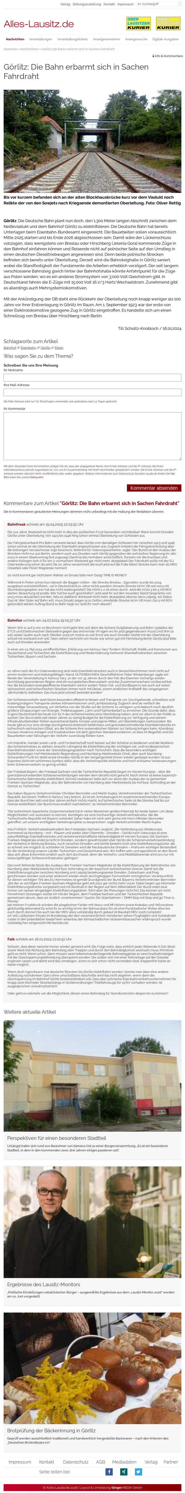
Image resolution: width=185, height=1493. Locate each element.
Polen (59, 348)
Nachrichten (29, 49)
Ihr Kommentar (15, 408)
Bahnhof (10, 348)
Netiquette (36, 477)
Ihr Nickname (13, 370)
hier (173, 473)
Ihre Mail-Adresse (16, 385)
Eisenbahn (28, 348)
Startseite (10, 49)
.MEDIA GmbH (127, 1487)
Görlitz (45, 348)
